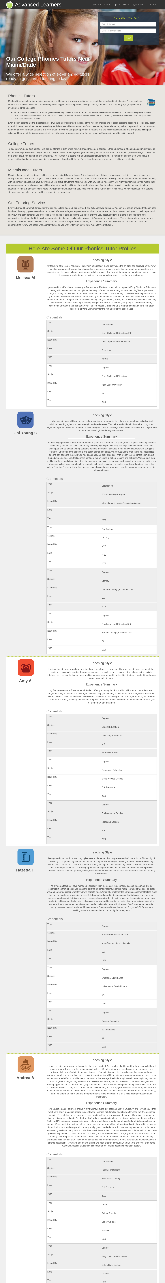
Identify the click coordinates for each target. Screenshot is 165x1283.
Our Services (101, 5)
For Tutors (122, 5)
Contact (139, 5)
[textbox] (128, 24)
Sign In (153, 5)
